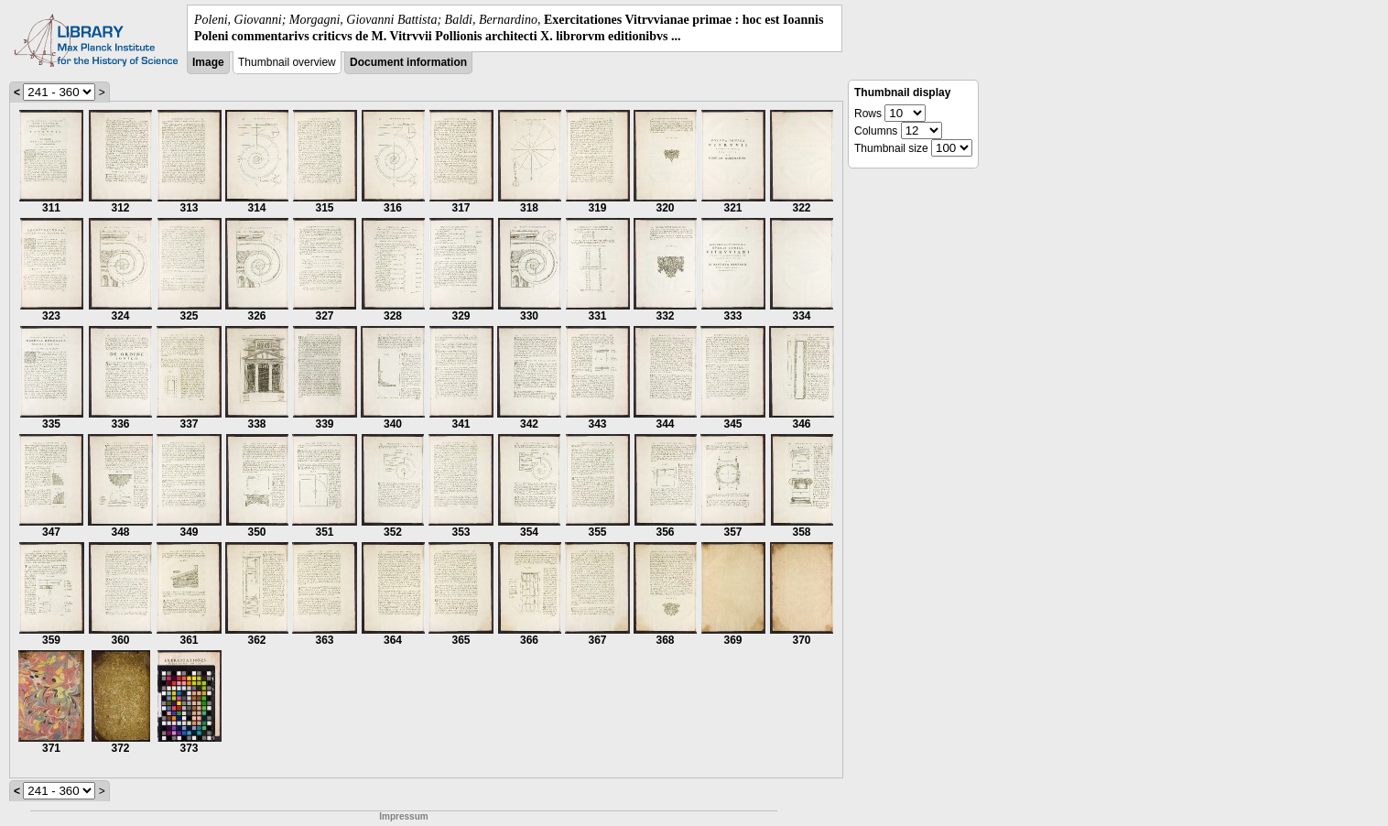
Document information (408, 62)
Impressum (403, 816)
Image (208, 62)
